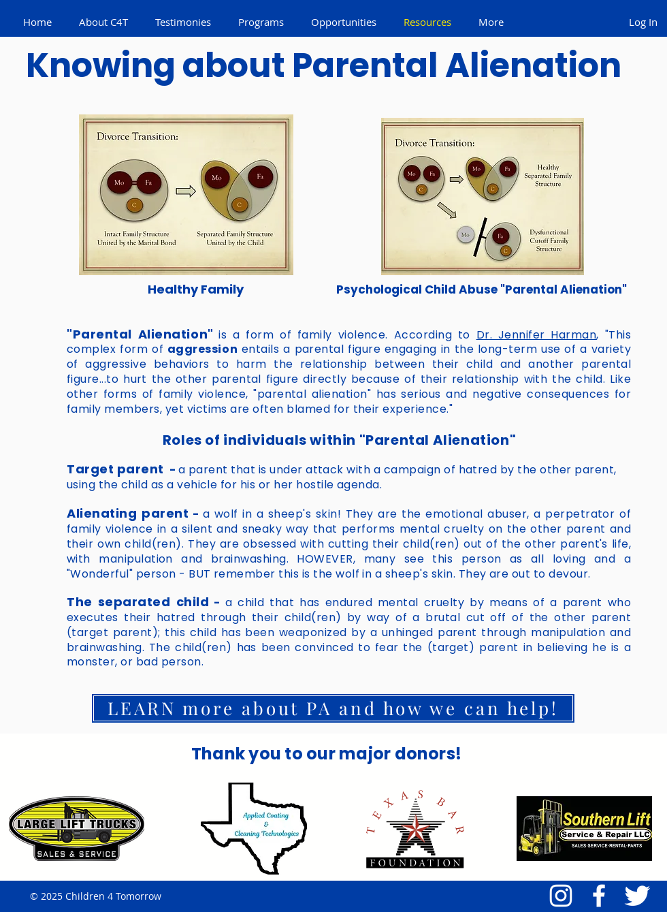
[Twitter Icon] (637, 896)
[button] (103, 22)
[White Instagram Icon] (561, 896)
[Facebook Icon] (599, 896)
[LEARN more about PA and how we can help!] (333, 708)
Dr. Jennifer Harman (536, 335)
